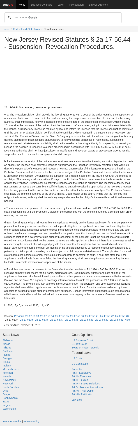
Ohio (5, 390)
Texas (6, 401)
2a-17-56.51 (116, 319)
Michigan (8, 372)
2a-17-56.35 (62, 316)
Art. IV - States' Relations (86, 383)
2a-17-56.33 (32, 316)
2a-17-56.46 (42, 319)
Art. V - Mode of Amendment (88, 387)
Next (127, 319)
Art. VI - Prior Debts (82, 390)
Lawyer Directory (98, 4)
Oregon (7, 394)
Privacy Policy (31, 421)
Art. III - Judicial (80, 380)
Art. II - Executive (81, 376)
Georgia (7, 358)
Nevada (7, 376)
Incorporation (76, 4)
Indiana (7, 365)
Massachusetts (11, 369)
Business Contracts (41, 4)
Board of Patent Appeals (85, 347)
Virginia (7, 405)
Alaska (6, 344)
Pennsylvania (10, 397)
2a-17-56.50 (102, 319)
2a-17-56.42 (107, 316)
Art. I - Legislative (81, 372)
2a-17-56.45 (27, 319)
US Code (77, 358)
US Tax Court (79, 344)
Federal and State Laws (26, 29)
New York (8, 383)
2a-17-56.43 (122, 316)
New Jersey (9, 380)
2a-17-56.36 (77, 316)
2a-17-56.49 (86, 319)
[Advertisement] (69, 78)
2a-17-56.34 (47, 316)
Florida (6, 354)
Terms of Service (12, 421)
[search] (62, 17)
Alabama (8, 340)
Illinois (6, 362)
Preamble (77, 369)
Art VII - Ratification (82, 394)
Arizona (7, 347)
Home (22, 4)
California (8, 351)
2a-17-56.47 (57, 319)
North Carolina (11, 387)
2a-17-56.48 (72, 319)
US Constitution (80, 363)
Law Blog (77, 399)
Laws (61, 4)
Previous (19, 316)
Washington (9, 408)
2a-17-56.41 (92, 316)
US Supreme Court (82, 340)
